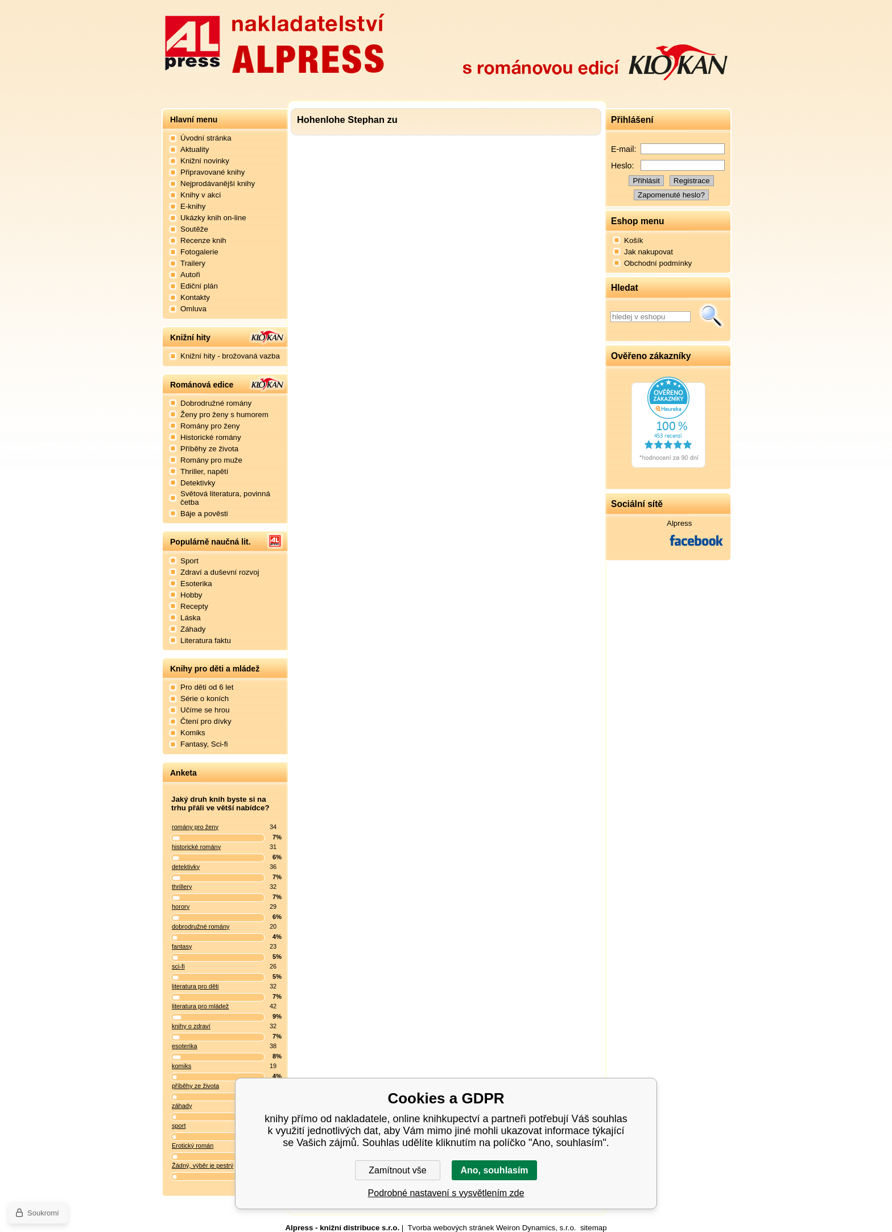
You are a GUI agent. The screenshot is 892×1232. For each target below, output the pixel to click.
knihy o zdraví (191, 1026)
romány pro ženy (195, 826)
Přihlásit (646, 180)
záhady (182, 1105)
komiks (181, 1065)
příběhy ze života (195, 1085)
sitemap (593, 1227)
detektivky (186, 866)
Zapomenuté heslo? (671, 195)
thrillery (182, 886)
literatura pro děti (195, 986)
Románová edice (201, 384)
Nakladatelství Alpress (274, 41)
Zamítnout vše (397, 1170)
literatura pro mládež (200, 1006)
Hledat (712, 316)
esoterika (184, 1046)
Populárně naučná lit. (210, 541)
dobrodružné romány (201, 926)
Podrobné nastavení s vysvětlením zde (446, 1193)
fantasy (182, 946)
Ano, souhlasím (494, 1170)
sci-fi (178, 966)
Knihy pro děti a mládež (214, 668)
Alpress (679, 523)
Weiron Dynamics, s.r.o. (536, 1227)
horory (180, 906)
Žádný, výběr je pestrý (202, 1165)
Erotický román (192, 1145)
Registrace (692, 180)
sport (178, 1125)
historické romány (196, 846)
